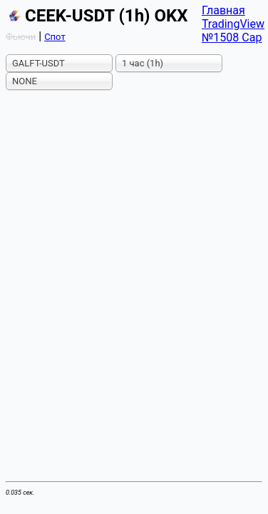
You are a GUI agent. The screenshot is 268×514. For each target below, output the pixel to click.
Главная (223, 10)
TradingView (233, 24)
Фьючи (21, 36)
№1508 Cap (232, 37)
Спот (55, 36)
